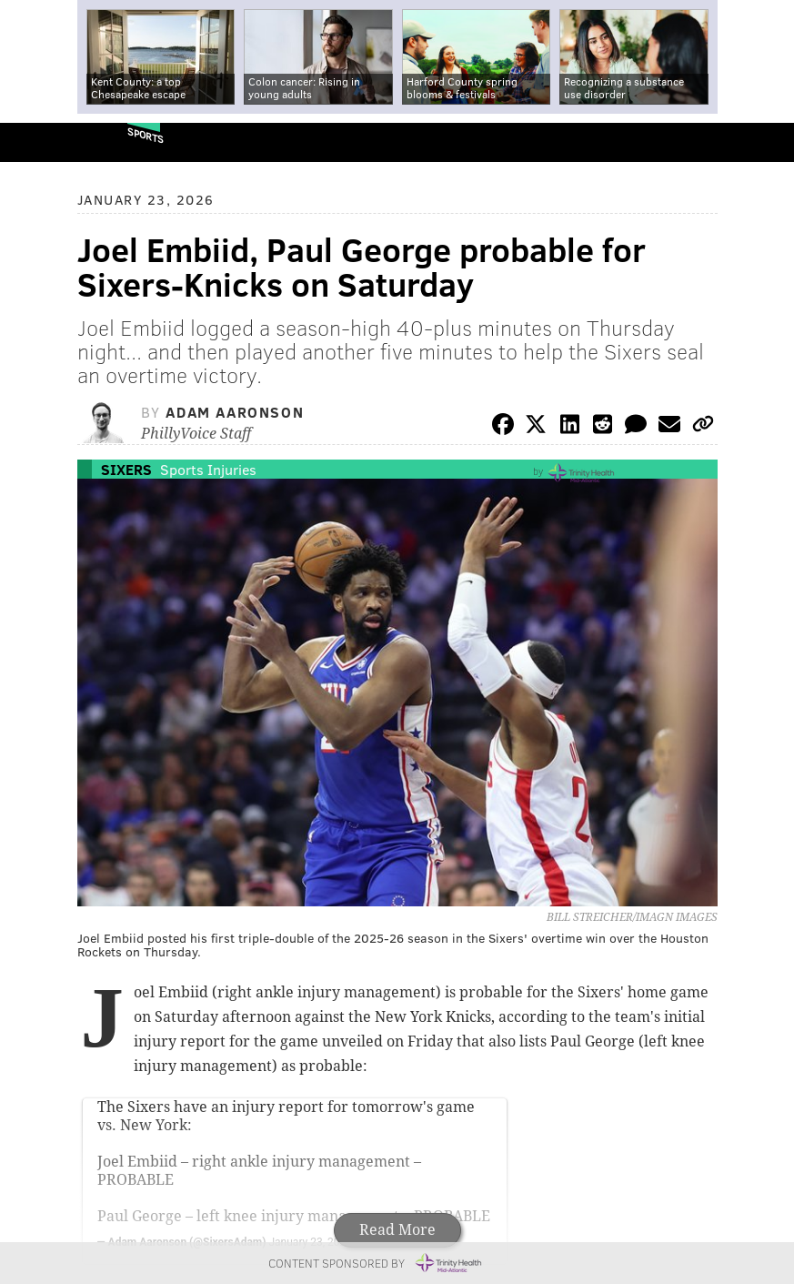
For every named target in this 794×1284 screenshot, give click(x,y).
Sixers (126, 469)
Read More (397, 1230)
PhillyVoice (44, 141)
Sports (145, 135)
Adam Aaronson (235, 411)
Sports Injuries (208, 469)
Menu (764, 142)
